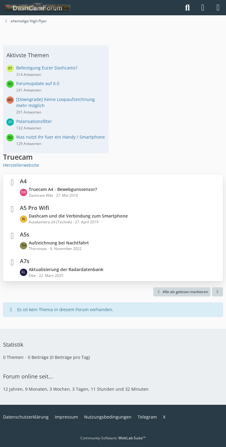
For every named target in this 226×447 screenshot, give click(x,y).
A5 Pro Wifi (34, 207)
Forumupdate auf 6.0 (37, 83)
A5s (24, 234)
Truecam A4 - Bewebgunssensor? (63, 189)
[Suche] (187, 8)
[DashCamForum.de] (37, 8)
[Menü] (218, 8)
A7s (24, 261)
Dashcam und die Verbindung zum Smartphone (78, 216)
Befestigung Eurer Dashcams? (46, 68)
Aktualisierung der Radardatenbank (66, 269)
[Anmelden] (203, 7)
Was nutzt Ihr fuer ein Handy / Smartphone (60, 137)
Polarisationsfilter (34, 121)
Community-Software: (113, 438)
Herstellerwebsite (21, 165)
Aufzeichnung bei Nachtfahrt (59, 243)
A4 (23, 181)
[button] (217, 291)
